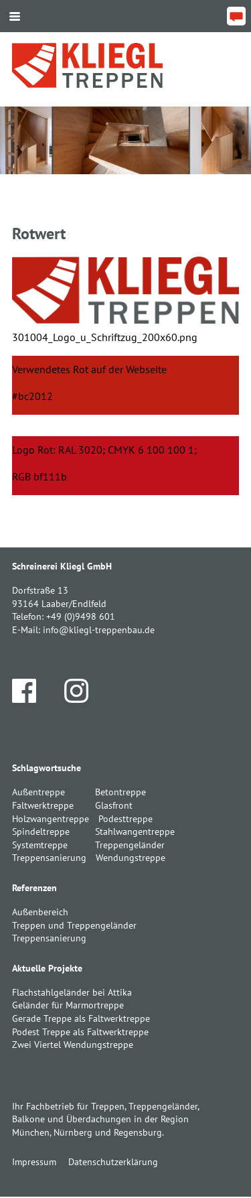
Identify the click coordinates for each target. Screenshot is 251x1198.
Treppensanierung (49, 938)
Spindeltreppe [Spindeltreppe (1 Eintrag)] (41, 831)
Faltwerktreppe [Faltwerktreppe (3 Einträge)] (43, 805)
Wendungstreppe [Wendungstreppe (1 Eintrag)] (130, 858)
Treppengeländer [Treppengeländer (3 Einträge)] (130, 845)
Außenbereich (40, 912)
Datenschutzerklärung (113, 1162)
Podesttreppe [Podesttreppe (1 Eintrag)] (125, 819)
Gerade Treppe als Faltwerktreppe (81, 1018)
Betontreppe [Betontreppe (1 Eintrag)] (120, 792)
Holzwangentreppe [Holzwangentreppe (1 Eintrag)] (50, 819)
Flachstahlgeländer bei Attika (72, 992)
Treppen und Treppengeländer (74, 925)
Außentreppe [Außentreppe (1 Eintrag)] (38, 792)
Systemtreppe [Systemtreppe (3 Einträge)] (40, 845)
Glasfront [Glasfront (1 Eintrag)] (114, 805)
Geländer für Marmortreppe (68, 1005)
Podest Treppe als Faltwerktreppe (80, 1032)
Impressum (34, 1162)
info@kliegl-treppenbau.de (99, 630)
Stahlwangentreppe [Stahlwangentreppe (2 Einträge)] (135, 831)
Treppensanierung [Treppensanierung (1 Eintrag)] (49, 858)
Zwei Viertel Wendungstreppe (72, 1045)
